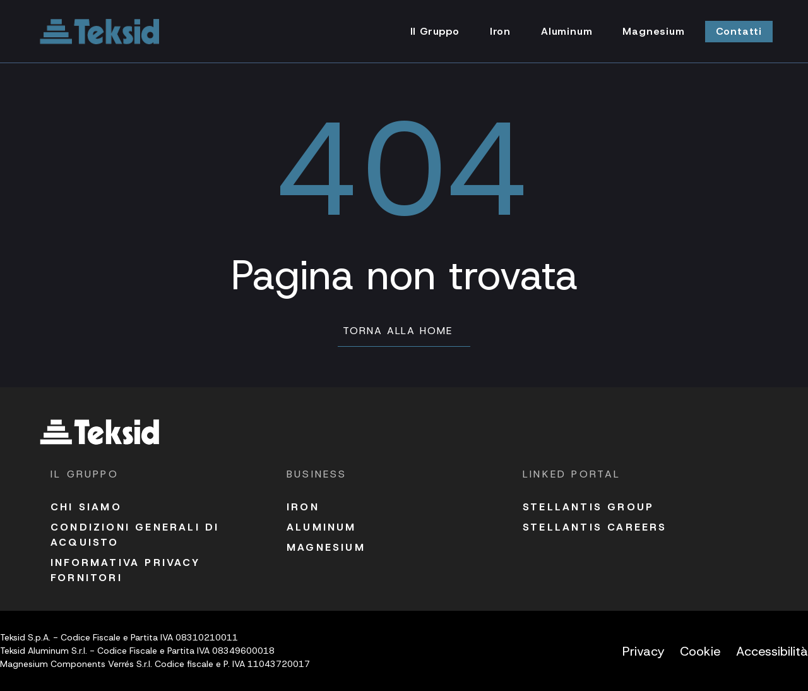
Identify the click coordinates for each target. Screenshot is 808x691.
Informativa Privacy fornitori (125, 570)
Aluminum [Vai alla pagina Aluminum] (566, 31)
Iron (303, 507)
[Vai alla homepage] (99, 31)
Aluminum (322, 527)
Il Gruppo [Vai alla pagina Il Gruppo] (435, 31)
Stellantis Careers (595, 527)
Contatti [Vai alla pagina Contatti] (739, 31)
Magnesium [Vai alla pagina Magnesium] (653, 31)
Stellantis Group (588, 507)
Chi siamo (86, 507)
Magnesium (326, 547)
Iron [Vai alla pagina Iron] (500, 31)
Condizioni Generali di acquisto (134, 534)
